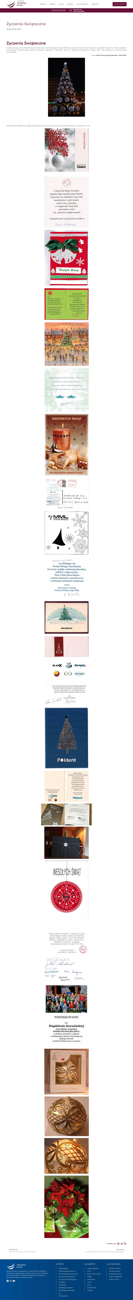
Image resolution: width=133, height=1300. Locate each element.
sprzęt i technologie (94, 1274)
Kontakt (95, 4)
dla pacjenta (82, 4)
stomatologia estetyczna (67, 1271)
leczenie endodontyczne (67, 1276)
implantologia (63, 1268)
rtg (60, 1293)
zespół (70, 4)
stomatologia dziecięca (66, 1290)
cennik (52, 4)
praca (89, 1285)
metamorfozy (63, 1296)
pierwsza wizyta (114, 1271)
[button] (118, 1244)
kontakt (90, 1290)
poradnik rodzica (115, 1268)
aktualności (91, 1279)
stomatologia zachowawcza (68, 1274)
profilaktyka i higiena (66, 1288)
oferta (43, 4)
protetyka (62, 1282)
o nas (61, 4)
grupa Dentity (92, 1288)
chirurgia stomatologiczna (68, 1279)
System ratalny (114, 1279)
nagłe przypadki (92, 1268)
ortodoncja (62, 1285)
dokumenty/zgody (115, 1276)
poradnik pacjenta (115, 1274)
